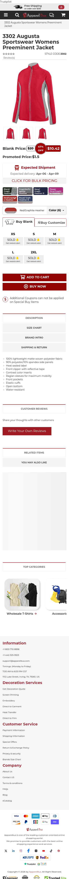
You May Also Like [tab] (34, 459)
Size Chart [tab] (34, 324)
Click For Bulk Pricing (34, 177)
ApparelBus (35, 868)
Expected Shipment (34, 164)
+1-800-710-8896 (11, 645)
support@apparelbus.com (16, 657)
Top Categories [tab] (34, 563)
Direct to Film (10, 714)
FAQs (5, 785)
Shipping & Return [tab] (34, 344)
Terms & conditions (12, 779)
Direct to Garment (12, 703)
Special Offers (10, 738)
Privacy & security (12, 750)
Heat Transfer (9, 709)
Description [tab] (34, 314)
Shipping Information (14, 732)
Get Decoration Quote (14, 685)
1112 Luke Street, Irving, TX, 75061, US (21, 673)
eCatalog (7, 797)
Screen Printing (11, 691)
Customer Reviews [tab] (34, 405)
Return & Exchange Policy (16, 744)
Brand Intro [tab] (34, 334)
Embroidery (9, 697)
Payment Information (14, 726)
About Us (7, 768)
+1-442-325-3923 (11, 651)
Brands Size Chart (12, 756)
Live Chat (52, 12)
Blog (5, 791)
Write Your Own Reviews (27, 427)
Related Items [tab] (34, 449)
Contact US (8, 774)
